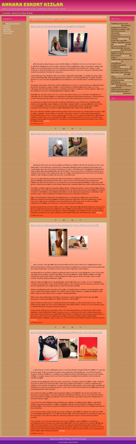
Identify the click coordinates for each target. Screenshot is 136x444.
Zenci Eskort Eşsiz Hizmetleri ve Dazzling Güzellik (58, 26)
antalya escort (116, 61)
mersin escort (116, 25)
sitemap (83, 439)
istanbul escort (125, 33)
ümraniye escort (117, 93)
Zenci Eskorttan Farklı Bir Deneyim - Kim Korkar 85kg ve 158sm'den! (68, 133)
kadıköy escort (123, 39)
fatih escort (128, 80)
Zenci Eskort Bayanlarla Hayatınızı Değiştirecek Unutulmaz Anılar (67, 332)
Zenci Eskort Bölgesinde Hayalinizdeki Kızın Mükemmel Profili (65, 225)
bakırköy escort (119, 44)
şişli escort (125, 56)
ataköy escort (115, 50)
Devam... (47, 121)
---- (35, 58)
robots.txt (75, 439)
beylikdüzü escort (117, 74)
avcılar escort (125, 67)
